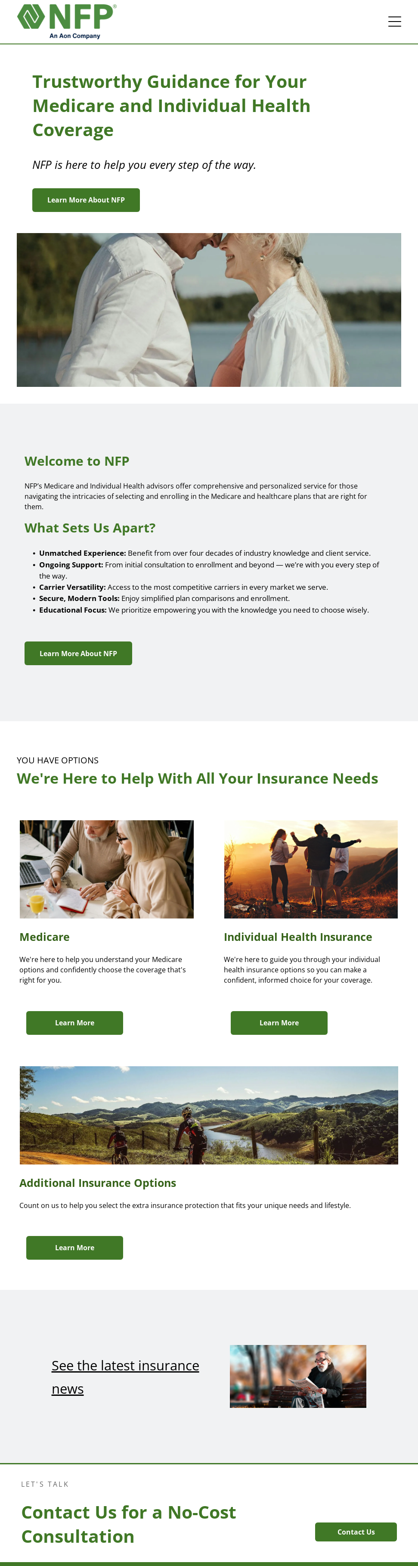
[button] (394, 21)
